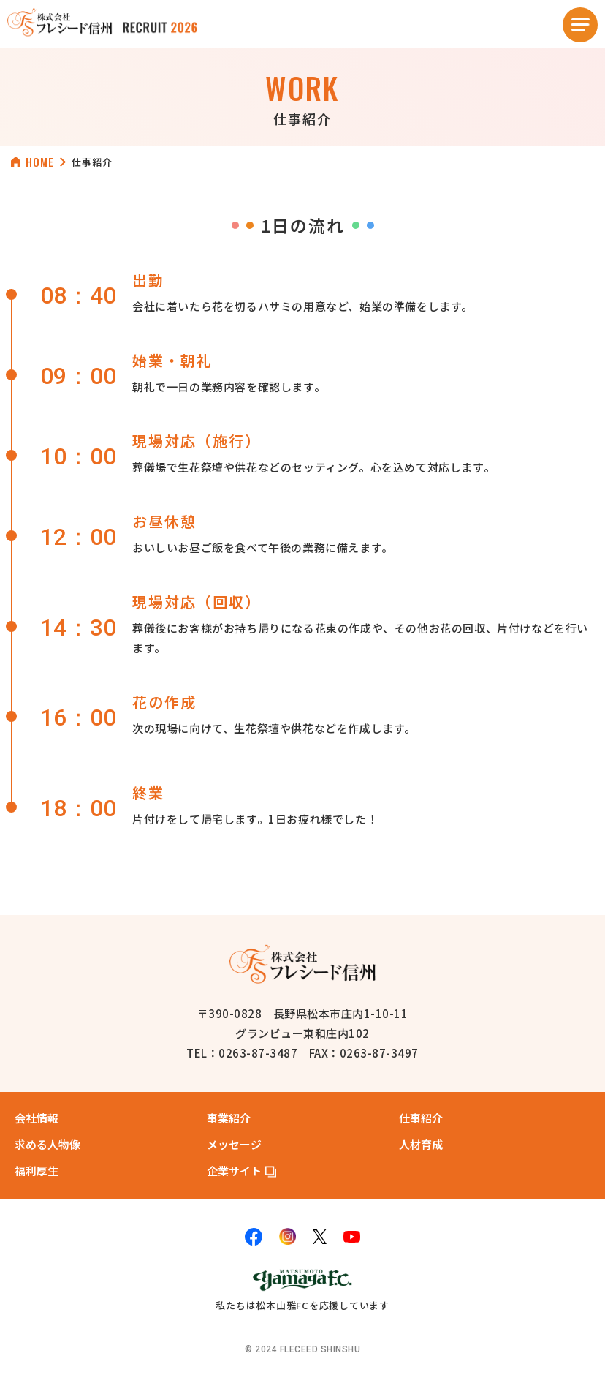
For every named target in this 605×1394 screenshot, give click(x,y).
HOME (40, 162)
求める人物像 (47, 1143)
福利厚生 (36, 1170)
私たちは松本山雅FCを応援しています (302, 1288)
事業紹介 (229, 1117)
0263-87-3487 (257, 1052)
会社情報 (36, 1117)
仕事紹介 (421, 1117)
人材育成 (421, 1143)
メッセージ (234, 1143)
